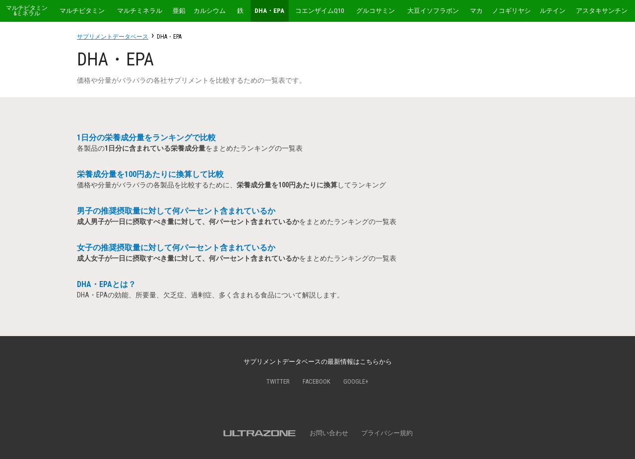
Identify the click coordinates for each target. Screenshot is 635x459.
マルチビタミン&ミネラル (27, 10)
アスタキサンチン (602, 10)
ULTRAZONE (259, 433)
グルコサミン (375, 10)
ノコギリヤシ (511, 10)
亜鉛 (179, 10)
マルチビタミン (82, 10)
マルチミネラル (139, 10)
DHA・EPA (269, 10)
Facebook (316, 381)
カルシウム (209, 10)
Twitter (278, 381)
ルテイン (553, 10)
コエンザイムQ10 (319, 10)
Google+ (356, 381)
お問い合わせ (329, 433)
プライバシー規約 (387, 433)
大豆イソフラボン (433, 10)
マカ (476, 10)
